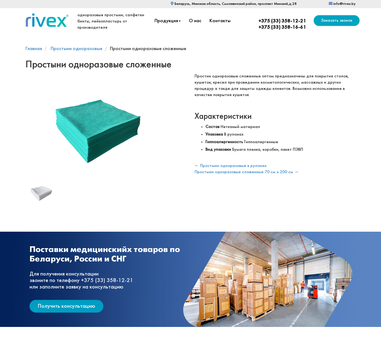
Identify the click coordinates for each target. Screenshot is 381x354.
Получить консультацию (66, 306)
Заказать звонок (336, 20)
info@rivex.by (342, 4)
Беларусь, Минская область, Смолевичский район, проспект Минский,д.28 (234, 4)
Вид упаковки (218, 150)
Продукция (168, 21)
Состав (212, 127)
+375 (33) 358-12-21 (282, 21)
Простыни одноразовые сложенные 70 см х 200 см (244, 172)
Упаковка (214, 134)
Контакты (220, 21)
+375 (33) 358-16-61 (282, 27)
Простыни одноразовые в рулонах (233, 166)
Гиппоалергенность (224, 142)
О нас (195, 21)
